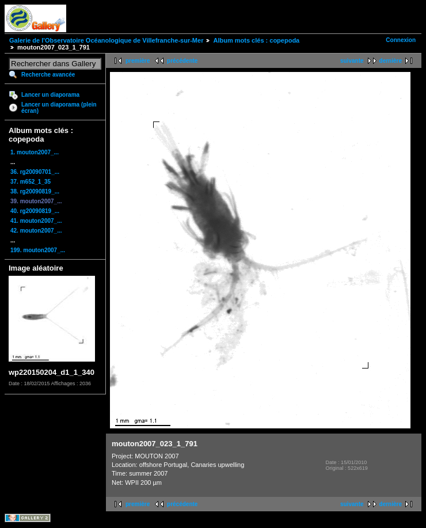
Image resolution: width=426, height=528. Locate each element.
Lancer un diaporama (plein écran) (59, 107)
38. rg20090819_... (34, 191)
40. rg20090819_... (34, 211)
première (137, 61)
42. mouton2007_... (36, 230)
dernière (390, 61)
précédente (182, 61)
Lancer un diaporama (50, 95)
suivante (352, 61)
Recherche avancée (48, 74)
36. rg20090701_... (34, 172)
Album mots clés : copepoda (256, 40)
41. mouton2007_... (36, 221)
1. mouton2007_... (34, 152)
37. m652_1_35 (30, 181)
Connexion (401, 40)
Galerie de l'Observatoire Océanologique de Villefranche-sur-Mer (106, 40)
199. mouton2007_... (37, 250)
